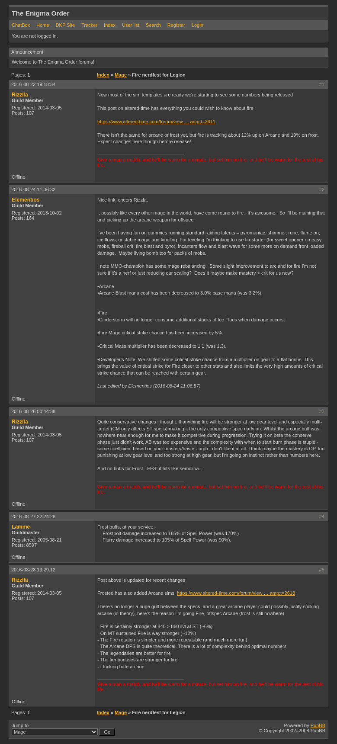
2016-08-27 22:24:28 (33, 516)
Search (153, 25)
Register (176, 25)
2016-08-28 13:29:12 (33, 569)
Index (110, 25)
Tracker (89, 25)
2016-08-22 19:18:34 (33, 84)
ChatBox (21, 25)
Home (42, 25)
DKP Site (65, 25)
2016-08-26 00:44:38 (33, 411)
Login (197, 25)
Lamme (21, 527)
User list (130, 25)
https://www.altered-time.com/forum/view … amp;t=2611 (156, 121)
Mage (121, 74)
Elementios (26, 200)
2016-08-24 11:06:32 (33, 189)
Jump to (63, 729)
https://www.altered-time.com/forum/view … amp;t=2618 (236, 593)
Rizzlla (20, 95)
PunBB (318, 725)
